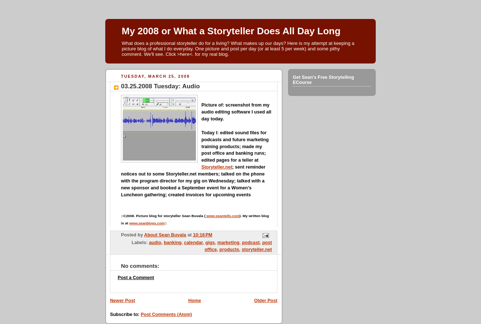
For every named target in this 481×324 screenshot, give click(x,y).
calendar (193, 242)
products (229, 249)
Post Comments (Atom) (166, 314)
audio (155, 242)
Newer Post (122, 300)
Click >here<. (180, 54)
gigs (210, 242)
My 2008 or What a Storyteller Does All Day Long (231, 31)
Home (194, 300)
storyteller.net (257, 249)
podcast (251, 242)
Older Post (265, 300)
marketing (228, 242)
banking (172, 242)
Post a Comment (136, 277)
